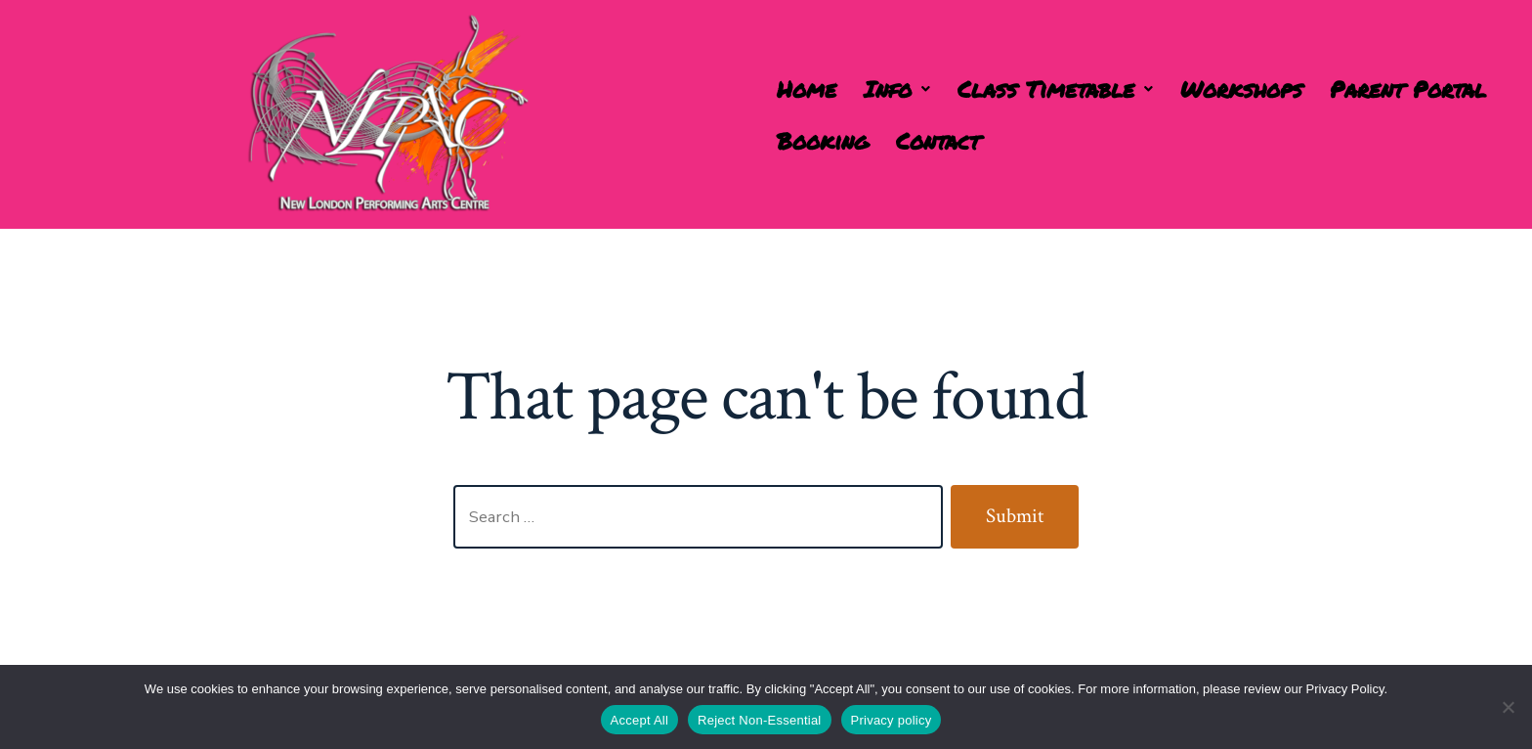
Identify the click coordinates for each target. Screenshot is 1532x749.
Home (806, 88)
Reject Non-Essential (759, 720)
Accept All (640, 720)
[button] (897, 88)
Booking (823, 140)
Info (897, 88)
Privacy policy (891, 720)
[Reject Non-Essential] (1507, 707)
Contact (938, 140)
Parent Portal (1408, 88)
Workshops (1241, 88)
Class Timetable (1055, 88)
